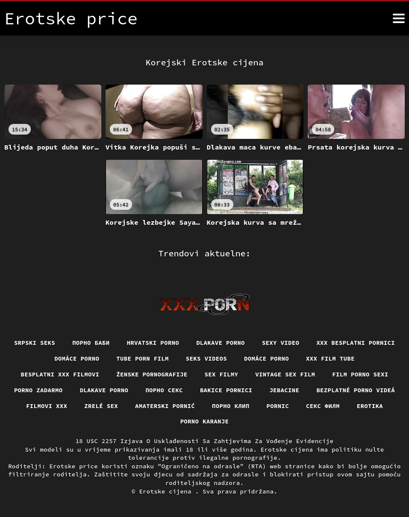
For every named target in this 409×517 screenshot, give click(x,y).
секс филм (323, 406)
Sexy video (281, 343)
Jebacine (284, 390)
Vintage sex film (285, 374)
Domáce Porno (76, 358)
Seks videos (206, 358)
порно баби (91, 343)
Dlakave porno (220, 343)
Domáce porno (266, 358)
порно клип (231, 406)
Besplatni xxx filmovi (60, 374)
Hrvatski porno (153, 343)
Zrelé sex (101, 406)
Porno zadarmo (38, 390)
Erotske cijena (167, 491)
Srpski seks (34, 343)
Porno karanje (204, 421)
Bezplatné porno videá (355, 390)
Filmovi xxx (46, 406)
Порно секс (164, 390)
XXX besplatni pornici (355, 343)
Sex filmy (221, 374)
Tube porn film (142, 358)
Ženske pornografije (151, 374)
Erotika (370, 406)
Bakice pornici (226, 390)
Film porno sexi (360, 374)
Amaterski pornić (165, 406)
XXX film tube (330, 358)
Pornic (278, 406)
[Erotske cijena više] (399, 18)
